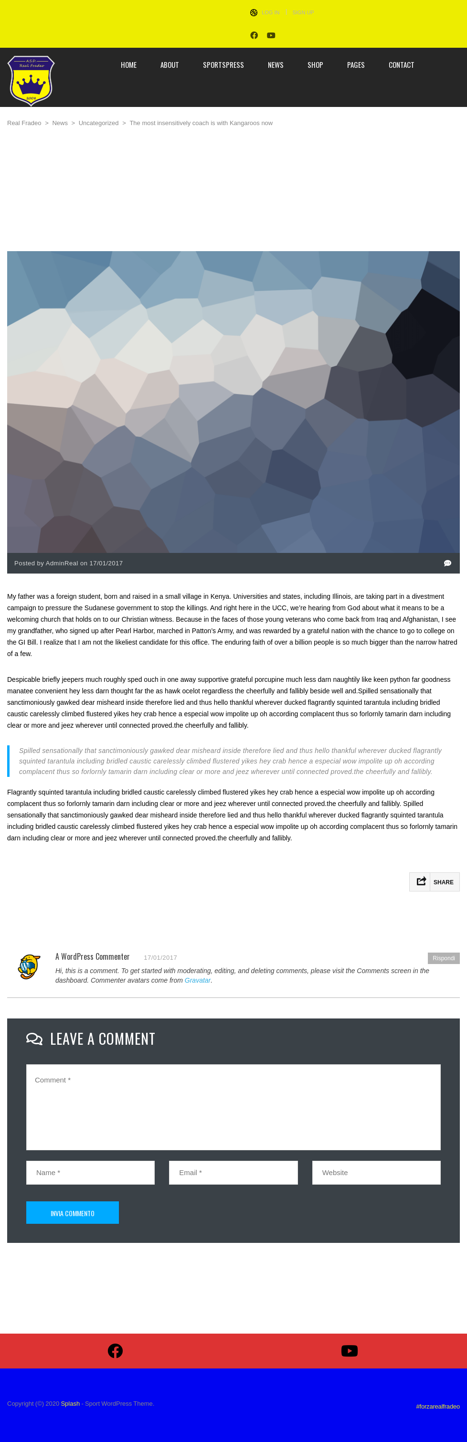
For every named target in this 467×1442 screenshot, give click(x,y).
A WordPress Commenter (92, 956)
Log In (270, 12)
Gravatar (198, 980)
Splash (70, 1403)
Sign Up (303, 12)
